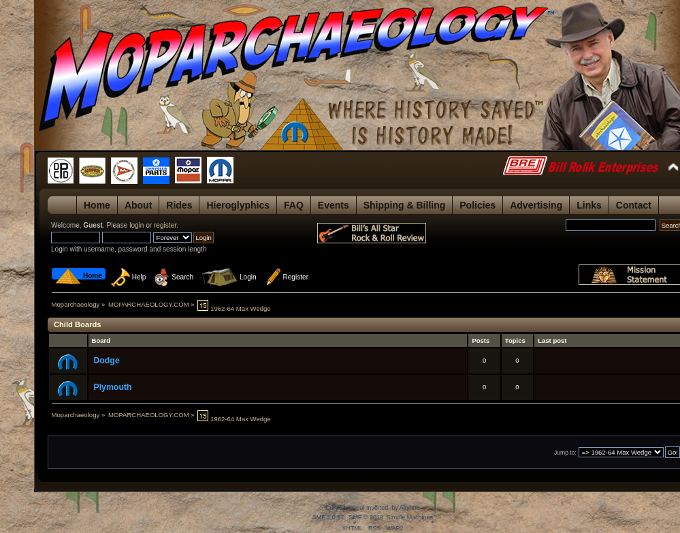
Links (589, 205)
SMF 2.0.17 (328, 517)
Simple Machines (410, 517)
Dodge (106, 360)
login (136, 225)
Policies (477, 205)
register (165, 225)
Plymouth (112, 387)
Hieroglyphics (238, 205)
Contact (633, 205)
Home (97, 205)
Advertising (536, 205)
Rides (179, 205)
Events (333, 205)
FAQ (294, 205)
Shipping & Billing (404, 205)
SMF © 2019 (366, 517)
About (138, 205)
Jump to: (565, 452)
